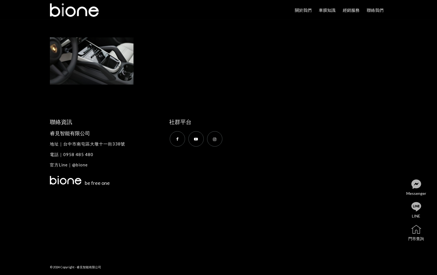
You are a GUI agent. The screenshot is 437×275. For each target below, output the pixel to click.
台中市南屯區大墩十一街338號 (94, 143)
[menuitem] (303, 10)
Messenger (419, 188)
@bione (80, 164)
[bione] (79, 10)
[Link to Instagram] (214, 139)
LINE (421, 210)
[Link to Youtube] (196, 139)
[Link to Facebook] (177, 139)
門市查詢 (419, 233)
